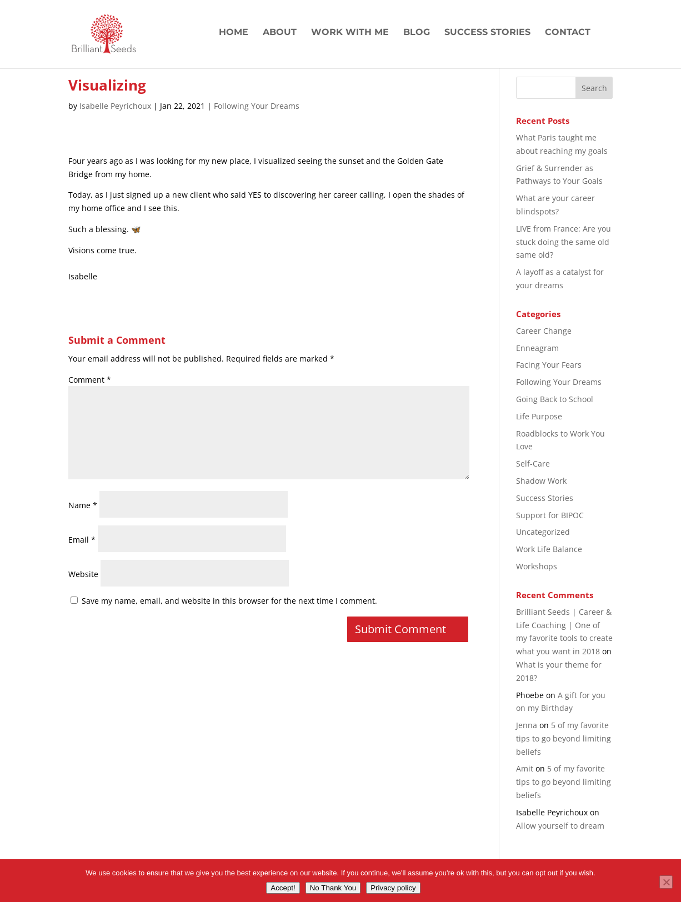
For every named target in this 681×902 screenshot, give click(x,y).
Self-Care (533, 463)
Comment (89, 379)
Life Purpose (539, 416)
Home (233, 32)
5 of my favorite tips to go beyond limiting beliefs (563, 738)
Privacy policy (392, 888)
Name (82, 505)
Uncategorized (543, 532)
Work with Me (350, 32)
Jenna (526, 725)
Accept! (283, 888)
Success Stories (487, 32)
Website (83, 574)
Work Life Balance (549, 549)
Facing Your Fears (549, 364)
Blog (416, 32)
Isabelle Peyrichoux (115, 106)
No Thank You (333, 888)
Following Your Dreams (256, 106)
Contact (567, 32)
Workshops (536, 566)
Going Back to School (554, 399)
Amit (524, 768)
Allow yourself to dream (560, 825)
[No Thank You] (666, 882)
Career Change (544, 330)
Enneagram (537, 348)
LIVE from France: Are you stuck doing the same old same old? (563, 241)
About (280, 32)
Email (82, 539)
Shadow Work (541, 480)
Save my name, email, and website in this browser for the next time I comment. (229, 600)
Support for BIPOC (550, 515)
